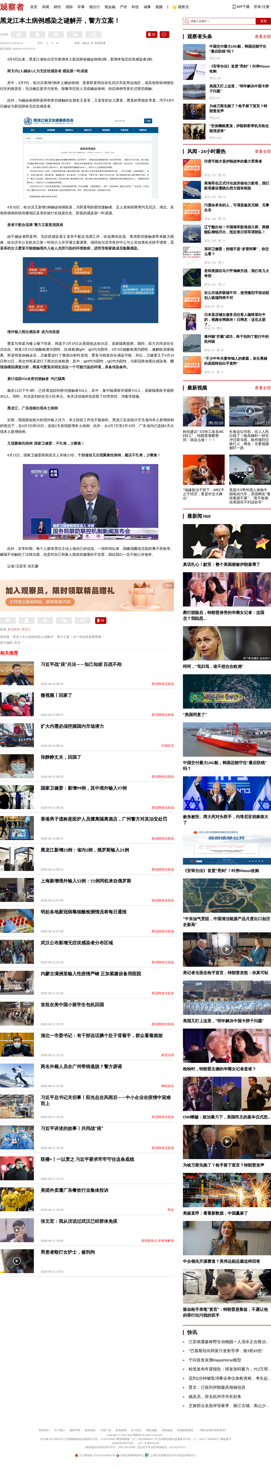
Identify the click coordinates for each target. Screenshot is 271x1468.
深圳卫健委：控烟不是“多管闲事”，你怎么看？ (236, 251)
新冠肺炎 (13, 629)
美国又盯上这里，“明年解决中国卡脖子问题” (239, 88)
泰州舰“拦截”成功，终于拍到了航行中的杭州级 (236, 339)
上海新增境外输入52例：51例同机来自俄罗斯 (86, 881)
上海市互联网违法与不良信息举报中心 (170, 1455)
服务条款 (90, 1430)
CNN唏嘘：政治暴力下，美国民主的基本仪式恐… (227, 1117)
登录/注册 (261, 7)
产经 (123, 7)
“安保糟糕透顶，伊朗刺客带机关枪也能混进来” (239, 128)
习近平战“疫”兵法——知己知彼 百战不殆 (81, 664)
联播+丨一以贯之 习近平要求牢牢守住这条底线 (87, 1159)
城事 (147, 7)
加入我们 (136, 1430)
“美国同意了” (195, 714)
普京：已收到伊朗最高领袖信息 (217, 1387)
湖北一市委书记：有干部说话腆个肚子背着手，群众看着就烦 (102, 1035)
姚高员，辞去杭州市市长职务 (215, 1396)
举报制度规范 (185, 1430)
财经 (57, 7)
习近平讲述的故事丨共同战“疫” (72, 1128)
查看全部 (263, 36)
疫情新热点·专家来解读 (157, 1241)
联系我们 (44, 1430)
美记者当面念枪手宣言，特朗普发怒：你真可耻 (225, 972)
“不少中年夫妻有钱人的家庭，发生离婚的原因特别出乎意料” (235, 361)
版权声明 (75, 1430)
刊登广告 (105, 1430)
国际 (69, 7)
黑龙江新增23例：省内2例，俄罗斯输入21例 (85, 850)
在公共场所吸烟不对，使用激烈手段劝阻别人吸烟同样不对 (236, 295)
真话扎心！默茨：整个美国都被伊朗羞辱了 (221, 564)
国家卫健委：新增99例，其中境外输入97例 (84, 788)
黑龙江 (26, 629)
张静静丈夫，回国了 (61, 757)
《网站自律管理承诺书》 (213, 1430)
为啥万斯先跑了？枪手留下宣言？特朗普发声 (238, 108)
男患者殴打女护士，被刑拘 (68, 1252)
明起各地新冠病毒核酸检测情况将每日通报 (83, 912)
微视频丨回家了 (56, 695)
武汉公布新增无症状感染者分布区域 (77, 942)
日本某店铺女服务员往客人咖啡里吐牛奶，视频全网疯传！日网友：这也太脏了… (235, 320)
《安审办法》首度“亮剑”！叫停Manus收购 (239, 68)
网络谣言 (167, 1086)
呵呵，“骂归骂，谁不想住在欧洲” (213, 666)
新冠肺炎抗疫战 (163, 684)
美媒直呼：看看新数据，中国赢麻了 (215, 1213)
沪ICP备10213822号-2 (52, 1439)
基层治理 (167, 1055)
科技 (135, 7)
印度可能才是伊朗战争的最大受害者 (233, 161)
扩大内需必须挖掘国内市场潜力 (72, 726)
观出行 (94, 7)
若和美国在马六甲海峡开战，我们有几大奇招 (236, 273)
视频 (159, 7)
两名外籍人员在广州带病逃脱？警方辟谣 (81, 1066)
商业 (171, 1210)
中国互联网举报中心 (130, 1455)
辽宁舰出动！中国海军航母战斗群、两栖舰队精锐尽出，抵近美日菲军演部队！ (236, 229)
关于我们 (59, 1430)
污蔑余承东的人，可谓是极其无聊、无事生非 (236, 207)
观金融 (110, 7)
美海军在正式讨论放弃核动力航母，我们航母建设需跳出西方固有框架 (236, 185)
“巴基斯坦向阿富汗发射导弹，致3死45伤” (226, 1350)
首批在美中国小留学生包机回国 (72, 1004)
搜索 (263, 21)
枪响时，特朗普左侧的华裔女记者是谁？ (219, 1069)
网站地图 (151, 1430)
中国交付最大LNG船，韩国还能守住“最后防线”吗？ (237, 49)
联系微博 (121, 1430)
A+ (57, 43)
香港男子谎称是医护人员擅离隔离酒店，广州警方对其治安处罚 (104, 819)
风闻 (45, 7)
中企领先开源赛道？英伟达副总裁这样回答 (221, 1261)
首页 (33, 7)
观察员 (181, 7)
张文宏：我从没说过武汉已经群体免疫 (79, 1221)
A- (48, 43)
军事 (81, 7)
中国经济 (167, 746)
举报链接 (167, 1430)
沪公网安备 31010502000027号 (95, 1455)
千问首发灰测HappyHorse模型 (215, 1360)
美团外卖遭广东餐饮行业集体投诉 (74, 1190)
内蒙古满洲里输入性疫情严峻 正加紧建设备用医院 (91, 973)
